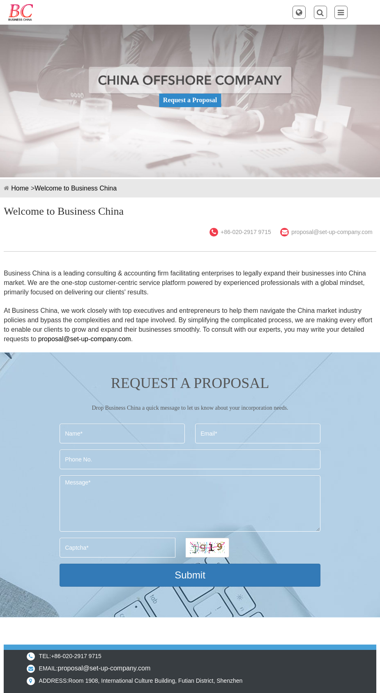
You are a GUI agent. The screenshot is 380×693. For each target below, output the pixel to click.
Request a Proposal (190, 99)
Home (20, 188)
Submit (190, 575)
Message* (190, 503)
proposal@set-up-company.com (332, 232)
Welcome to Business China (76, 188)
